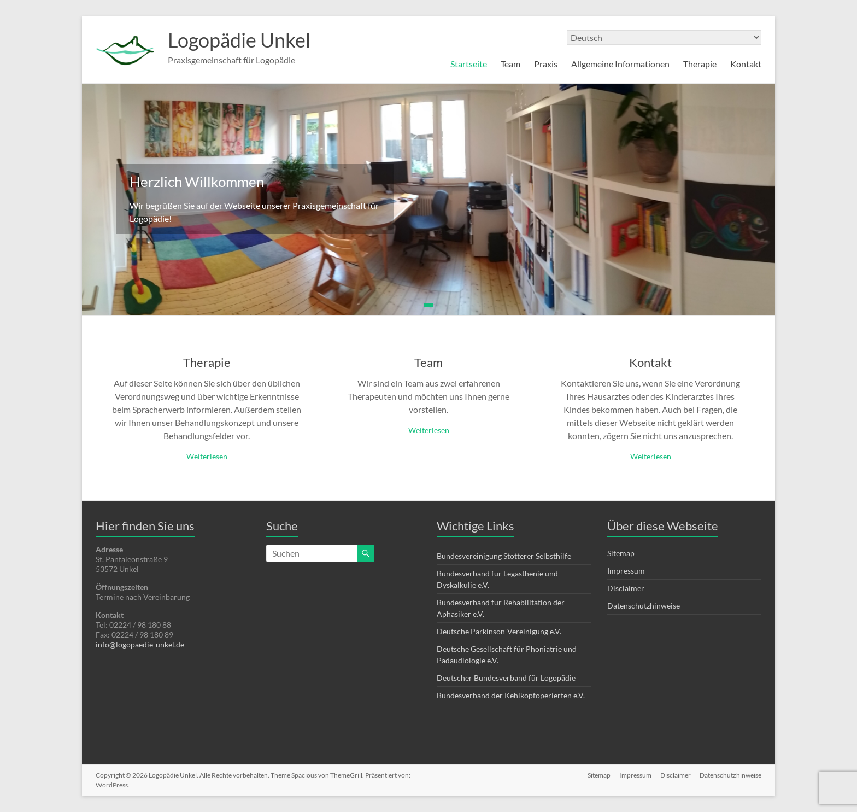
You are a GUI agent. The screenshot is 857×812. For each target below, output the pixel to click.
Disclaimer (625, 588)
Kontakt (745, 64)
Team (510, 64)
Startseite (468, 64)
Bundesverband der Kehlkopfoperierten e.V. (511, 695)
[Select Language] (664, 37)
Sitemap (621, 553)
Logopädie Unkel (239, 40)
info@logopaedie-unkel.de (140, 644)
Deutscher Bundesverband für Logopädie (506, 677)
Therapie (700, 64)
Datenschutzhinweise (643, 605)
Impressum (626, 570)
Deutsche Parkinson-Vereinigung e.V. (499, 631)
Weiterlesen (206, 456)
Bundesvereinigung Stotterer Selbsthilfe (504, 555)
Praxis (545, 64)
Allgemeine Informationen (620, 64)
